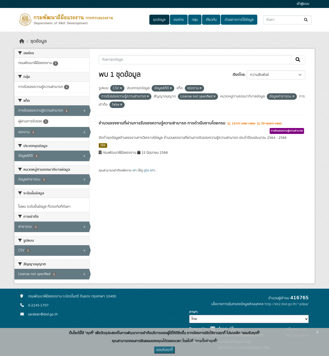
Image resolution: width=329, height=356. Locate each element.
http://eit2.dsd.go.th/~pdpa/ (286, 304)
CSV (102, 145)
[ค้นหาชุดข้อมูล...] (287, 19)
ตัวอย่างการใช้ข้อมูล (239, 19)
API (134, 170)
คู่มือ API (149, 170)
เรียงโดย (239, 74)
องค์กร (178, 19)
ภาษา (193, 312)
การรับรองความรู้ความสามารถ (287, 131)
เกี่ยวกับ (211, 19)
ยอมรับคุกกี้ (164, 349)
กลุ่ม (195, 19)
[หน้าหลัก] (21, 41)
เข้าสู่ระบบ (303, 4)
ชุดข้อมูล (159, 19)
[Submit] (306, 19)
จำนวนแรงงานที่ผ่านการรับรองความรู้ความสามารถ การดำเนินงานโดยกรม (162, 123)
